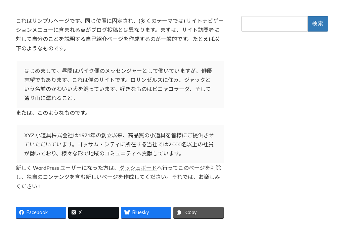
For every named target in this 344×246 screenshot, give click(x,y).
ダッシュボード (138, 167)
